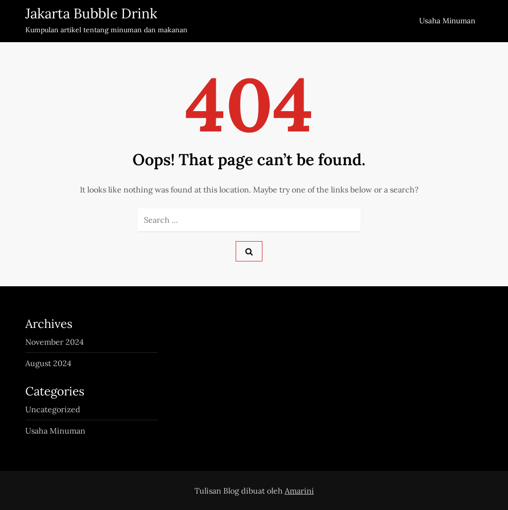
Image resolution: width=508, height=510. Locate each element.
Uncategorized (52, 409)
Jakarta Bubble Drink (91, 13)
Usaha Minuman (447, 20)
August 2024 (48, 363)
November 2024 (54, 342)
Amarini (299, 491)
